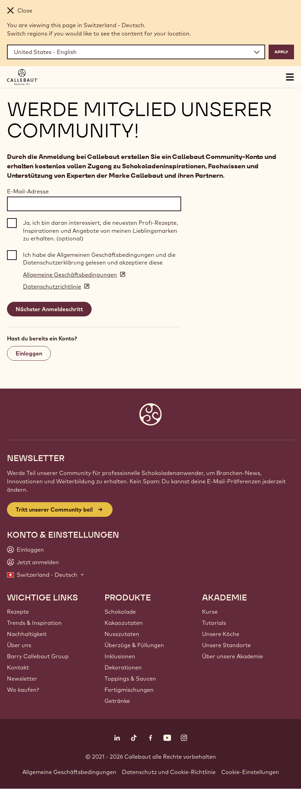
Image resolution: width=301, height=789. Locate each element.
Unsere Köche (220, 633)
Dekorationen (123, 667)
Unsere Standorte (226, 645)
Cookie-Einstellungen (250, 771)
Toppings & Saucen (130, 678)
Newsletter (22, 678)
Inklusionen (120, 656)
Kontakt (18, 667)
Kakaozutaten (124, 622)
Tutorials (214, 622)
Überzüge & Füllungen (134, 645)
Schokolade (120, 611)
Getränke (117, 700)
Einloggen (29, 353)
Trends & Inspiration (34, 622)
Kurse (210, 611)
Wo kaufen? (23, 689)
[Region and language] (136, 52)
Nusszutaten (122, 633)
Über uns (19, 645)
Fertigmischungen (129, 689)
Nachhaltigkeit (27, 633)
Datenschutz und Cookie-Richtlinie (169, 771)
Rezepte (18, 611)
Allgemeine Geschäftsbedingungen (69, 771)
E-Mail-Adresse (28, 191)
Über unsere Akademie (232, 656)
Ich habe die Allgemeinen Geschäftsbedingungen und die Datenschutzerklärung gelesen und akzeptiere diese (99, 258)
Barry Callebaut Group (38, 656)
